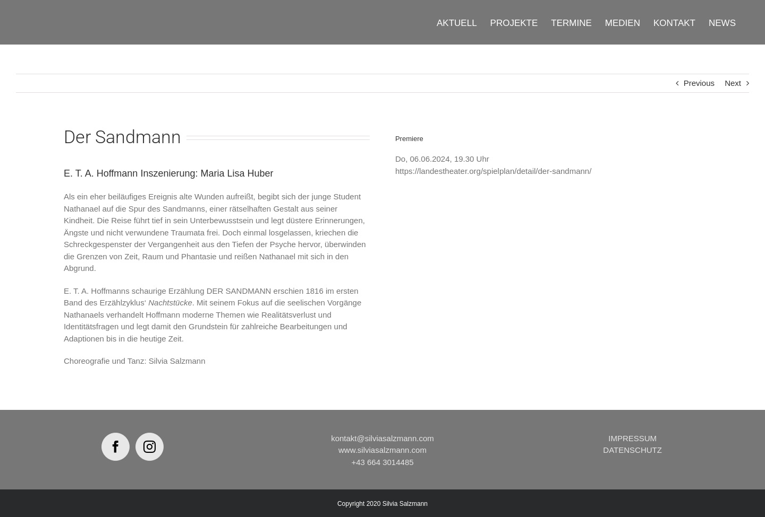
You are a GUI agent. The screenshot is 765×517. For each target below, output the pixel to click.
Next (733, 82)
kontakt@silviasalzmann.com (382, 438)
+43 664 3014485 (382, 462)
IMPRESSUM (632, 438)
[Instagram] (149, 447)
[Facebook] (115, 447)
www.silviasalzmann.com (382, 449)
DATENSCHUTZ (632, 449)
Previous (699, 82)
